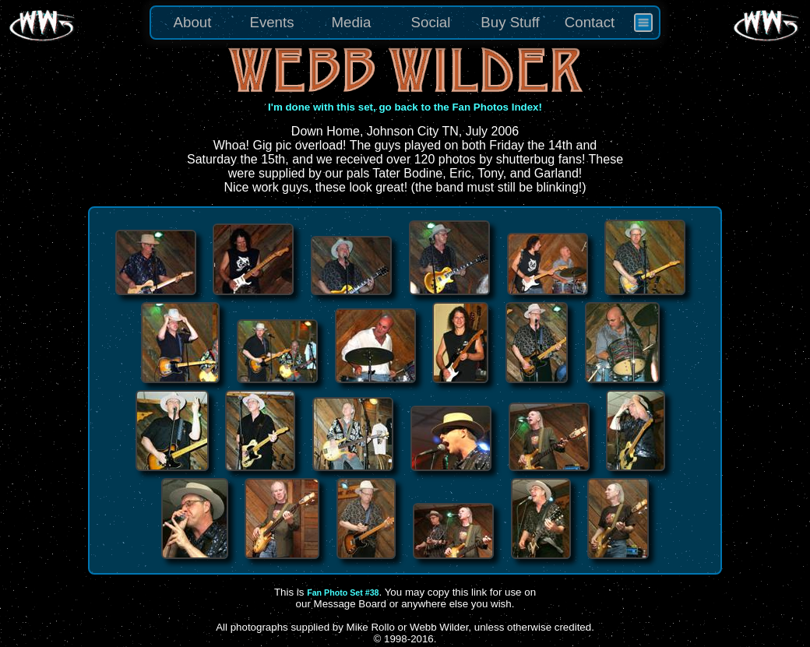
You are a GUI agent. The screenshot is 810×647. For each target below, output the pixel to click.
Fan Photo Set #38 (343, 592)
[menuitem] (643, 22)
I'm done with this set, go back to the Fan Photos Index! (405, 107)
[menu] (405, 22)
